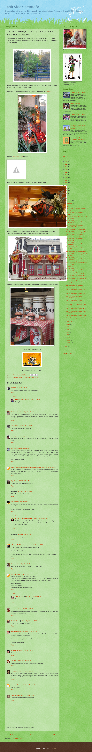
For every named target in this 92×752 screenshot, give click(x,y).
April (67, 334)
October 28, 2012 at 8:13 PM (24, 574)
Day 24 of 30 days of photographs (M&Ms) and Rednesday (74, 235)
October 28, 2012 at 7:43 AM (19, 387)
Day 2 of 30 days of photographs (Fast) (76, 315)
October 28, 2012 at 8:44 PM (33, 596)
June (67, 329)
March (68, 337)
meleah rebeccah (19, 399)
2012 (66, 198)
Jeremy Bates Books (17, 156)
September (69, 321)
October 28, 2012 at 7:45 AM (27, 412)
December (69, 201)
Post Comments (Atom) (17, 738)
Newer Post (9, 735)
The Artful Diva (15, 412)
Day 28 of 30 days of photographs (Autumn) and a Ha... (74, 221)
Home (32, 735)
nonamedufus (14, 425)
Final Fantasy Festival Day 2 (78, 114)
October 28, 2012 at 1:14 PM (25, 491)
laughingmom (14, 436)
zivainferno (49, 91)
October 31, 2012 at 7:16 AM (27, 695)
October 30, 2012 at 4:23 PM (26, 671)
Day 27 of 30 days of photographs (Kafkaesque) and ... (74, 225)
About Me (65, 156)
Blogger (54, 748)
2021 (66, 174)
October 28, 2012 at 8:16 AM (22, 448)
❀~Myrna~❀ (14, 650)
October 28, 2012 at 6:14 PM (40, 518)
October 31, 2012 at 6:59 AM (28, 684)
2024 (66, 166)
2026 (66, 161)
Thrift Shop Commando (22, 7)
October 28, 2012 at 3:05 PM (25, 534)
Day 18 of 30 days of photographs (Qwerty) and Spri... (74, 258)
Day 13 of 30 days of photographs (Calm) (76, 275)
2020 (66, 177)
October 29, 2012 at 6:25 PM (24, 660)
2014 (66, 193)
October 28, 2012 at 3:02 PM (21, 501)
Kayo (12, 481)
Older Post (55, 735)
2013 (66, 196)
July (67, 326)
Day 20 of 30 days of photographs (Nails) (76, 251)
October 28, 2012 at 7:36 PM (24, 564)
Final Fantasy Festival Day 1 (78, 92)
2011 (66, 346)
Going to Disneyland (76, 103)
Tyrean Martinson (15, 684)
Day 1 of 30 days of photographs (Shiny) (76, 318)
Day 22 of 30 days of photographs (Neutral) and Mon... (74, 243)
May (67, 332)
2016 (66, 188)
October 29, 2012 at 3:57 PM (26, 650)
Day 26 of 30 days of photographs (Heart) (76, 229)
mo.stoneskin (14, 609)
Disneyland (27, 377)
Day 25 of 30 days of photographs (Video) (76, 232)
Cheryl (13, 448)
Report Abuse (67, 353)
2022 (66, 172)
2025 (66, 164)
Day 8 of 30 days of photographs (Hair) (76, 293)
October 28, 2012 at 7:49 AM (26, 425)
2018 (66, 182)
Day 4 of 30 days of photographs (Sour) (76, 308)
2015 (66, 190)
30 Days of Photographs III (17, 377)
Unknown (13, 574)
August (68, 324)
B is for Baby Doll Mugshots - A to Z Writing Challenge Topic (79, 138)
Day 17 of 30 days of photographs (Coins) (76, 262)
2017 (66, 185)
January (68, 342)
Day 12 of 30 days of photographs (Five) (76, 278)
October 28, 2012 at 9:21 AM (21, 481)
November (69, 203)
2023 (66, 169)
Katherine (13, 564)
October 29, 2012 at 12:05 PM (29, 621)
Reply (12, 392)
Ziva (12, 501)
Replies (14, 396)
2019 (66, 180)
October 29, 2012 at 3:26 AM (25, 609)
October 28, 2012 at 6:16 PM (35, 545)
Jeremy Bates (14, 671)
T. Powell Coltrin (15, 695)
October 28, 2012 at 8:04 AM (26, 436)
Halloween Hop (35, 377)
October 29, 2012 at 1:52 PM (32, 631)
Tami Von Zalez (19, 596)
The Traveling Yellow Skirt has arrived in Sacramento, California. (78, 127)
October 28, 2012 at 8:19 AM (49, 467)
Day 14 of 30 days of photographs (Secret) (76, 273)
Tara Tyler (13, 660)
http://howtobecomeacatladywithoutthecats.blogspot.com (26, 467)
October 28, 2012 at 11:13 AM (32, 399)
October (68, 206)
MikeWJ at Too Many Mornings (23, 518)
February (68, 340)
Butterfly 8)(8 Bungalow (17, 631)
